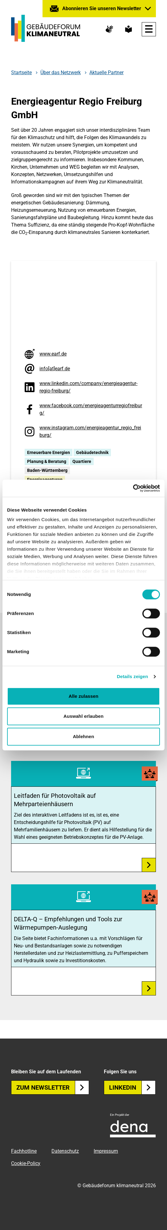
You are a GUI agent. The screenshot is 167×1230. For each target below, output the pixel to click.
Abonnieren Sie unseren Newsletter (101, 8)
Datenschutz (65, 1151)
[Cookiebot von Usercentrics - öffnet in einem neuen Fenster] (133, 488)
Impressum (106, 1151)
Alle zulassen (83, 696)
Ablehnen (83, 736)
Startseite (21, 72)
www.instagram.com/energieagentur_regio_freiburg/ (90, 431)
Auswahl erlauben (83, 716)
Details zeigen (132, 676)
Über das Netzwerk (60, 72)
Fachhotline (24, 1151)
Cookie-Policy (25, 1163)
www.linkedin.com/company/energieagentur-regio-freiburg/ (88, 387)
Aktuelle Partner (106, 72)
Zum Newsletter (52, 1087)
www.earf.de (53, 354)
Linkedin (132, 1087)
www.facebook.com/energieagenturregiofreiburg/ (90, 409)
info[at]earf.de (54, 369)
